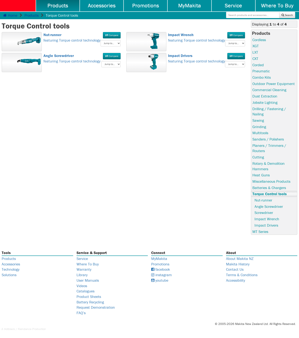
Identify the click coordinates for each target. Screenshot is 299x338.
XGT (255, 45)
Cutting (258, 157)
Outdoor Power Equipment (273, 83)
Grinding (259, 126)
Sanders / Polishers (268, 139)
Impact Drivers (266, 225)
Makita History (237, 264)
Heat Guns (261, 175)
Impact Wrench (267, 218)
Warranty (84, 269)
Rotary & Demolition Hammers (268, 166)
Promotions (145, 5)
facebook (160, 269)
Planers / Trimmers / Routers (269, 148)
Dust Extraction (264, 96)
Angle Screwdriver (269, 206)
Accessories (102, 5)
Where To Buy (277, 5)
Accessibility (235, 280)
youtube (159, 280)
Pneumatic (261, 71)
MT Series (260, 231)
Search (287, 15)
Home (10, 15)
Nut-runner (263, 200)
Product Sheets (89, 296)
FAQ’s (81, 312)
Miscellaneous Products (271, 181)
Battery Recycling (90, 302)
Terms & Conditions (241, 274)
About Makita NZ (239, 258)
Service (233, 5)
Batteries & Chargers (269, 187)
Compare (111, 35)
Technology (10, 269)
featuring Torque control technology (82, 37)
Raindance (24, 329)
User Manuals (88, 280)
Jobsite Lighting (264, 102)
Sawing (258, 120)
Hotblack (9, 329)
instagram (161, 274)
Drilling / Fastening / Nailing (269, 111)
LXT (255, 52)
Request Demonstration (96, 307)
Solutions (9, 274)
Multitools (260, 132)
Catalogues (85, 291)
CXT (255, 58)
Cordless (259, 39)
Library (82, 274)
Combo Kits (261, 77)
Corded (258, 64)
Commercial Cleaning (269, 89)
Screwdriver (264, 212)
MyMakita (189, 5)
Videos (82, 285)
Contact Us (235, 269)
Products (57, 5)
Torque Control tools (269, 193)
